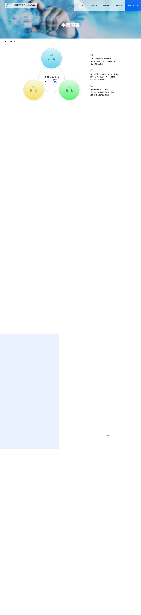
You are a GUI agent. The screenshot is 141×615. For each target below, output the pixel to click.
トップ (82, 5)
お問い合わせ (133, 5)
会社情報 (119, 5)
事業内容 (106, 5)
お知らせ (93, 5)
